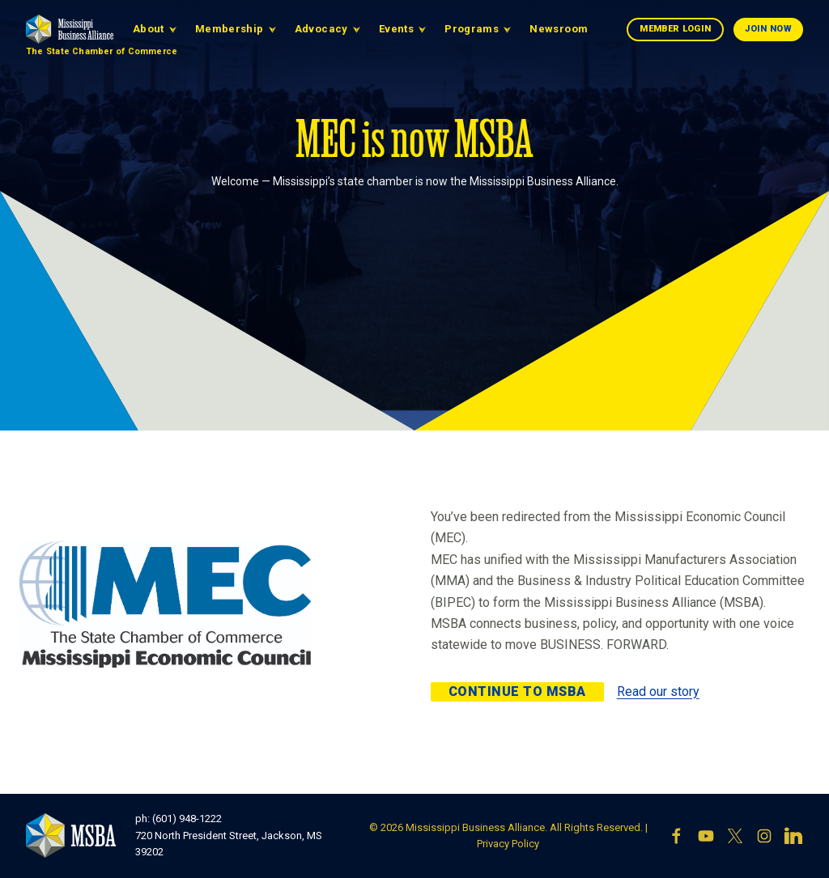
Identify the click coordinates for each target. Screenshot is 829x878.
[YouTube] (706, 836)
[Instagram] (764, 836)
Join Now (768, 28)
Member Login (675, 28)
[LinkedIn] (793, 836)
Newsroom (558, 29)
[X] (735, 836)
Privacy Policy (508, 844)
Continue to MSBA (517, 691)
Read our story (658, 691)
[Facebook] (677, 836)
